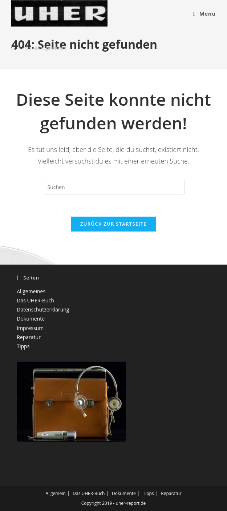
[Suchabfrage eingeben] (114, 187)
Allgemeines (31, 291)
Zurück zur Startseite (113, 224)
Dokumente (31, 318)
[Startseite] (13, 48)
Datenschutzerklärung (43, 309)
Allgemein (55, 493)
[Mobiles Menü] (204, 13)
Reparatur (29, 337)
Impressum (30, 328)
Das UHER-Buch (35, 300)
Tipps (23, 346)
